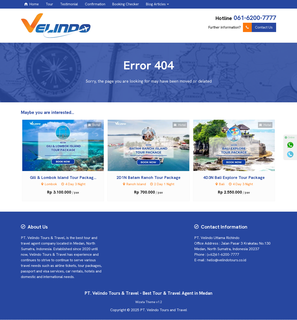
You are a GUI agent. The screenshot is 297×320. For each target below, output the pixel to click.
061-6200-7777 (255, 18)
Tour (49, 4)
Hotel (94, 125)
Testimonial (69, 4)
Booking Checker (125, 4)
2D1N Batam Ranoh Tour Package (148, 177)
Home (31, 4)
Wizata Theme (145, 302)
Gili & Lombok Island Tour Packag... (63, 177)
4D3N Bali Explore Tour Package (234, 177)
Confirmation (95, 4)
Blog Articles (156, 4)
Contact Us (258, 27)
